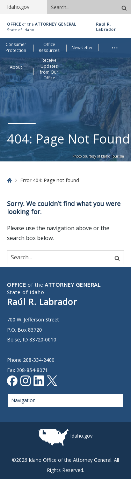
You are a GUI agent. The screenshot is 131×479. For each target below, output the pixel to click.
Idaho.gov (81, 435)
